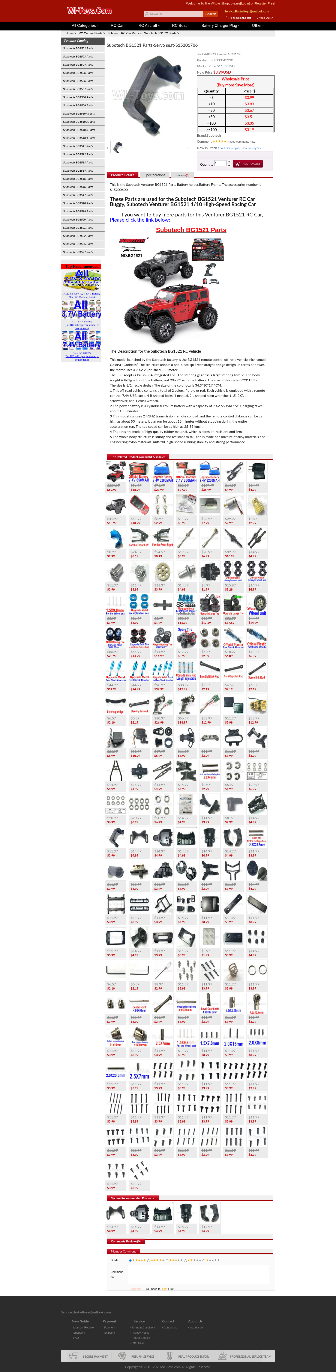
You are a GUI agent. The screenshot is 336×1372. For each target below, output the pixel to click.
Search (211, 14)
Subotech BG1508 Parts (78, 97)
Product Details (122, 175)
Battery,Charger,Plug (221, 25)
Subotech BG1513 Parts (78, 162)
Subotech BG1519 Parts (78, 211)
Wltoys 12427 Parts (191, 19)
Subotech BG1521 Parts (78, 227)
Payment (109, 1327)
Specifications (154, 175)
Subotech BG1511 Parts (78, 146)
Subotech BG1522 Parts (78, 235)
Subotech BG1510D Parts (79, 138)
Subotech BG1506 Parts (78, 81)
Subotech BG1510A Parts (79, 113)
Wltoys (215, 3)
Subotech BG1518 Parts (78, 203)
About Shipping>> (229, 148)
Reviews (182, 175)
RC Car (118, 25)
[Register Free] (264, 3)
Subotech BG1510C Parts (79, 129)
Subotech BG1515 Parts (78, 178)
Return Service (141, 1337)
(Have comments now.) (241, 141)
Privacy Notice (140, 1332)
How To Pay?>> (251, 148)
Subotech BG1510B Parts (79, 121)
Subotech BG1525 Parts (78, 244)
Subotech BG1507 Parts (78, 89)
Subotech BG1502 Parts (78, 48)
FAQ (76, 1337)
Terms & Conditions (144, 1327)
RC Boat (180, 25)
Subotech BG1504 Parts (78, 64)
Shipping (109, 1332)
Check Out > (264, 17)
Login (163, 1288)
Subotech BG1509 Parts (78, 105)
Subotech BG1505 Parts (78, 72)
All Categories (85, 25)
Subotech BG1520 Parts (78, 219)
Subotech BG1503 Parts (78, 56)
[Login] (245, 3)
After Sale (138, 1343)
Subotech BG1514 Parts (78, 170)
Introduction (197, 1327)
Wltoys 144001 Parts (172, 19)
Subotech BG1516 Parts (78, 187)
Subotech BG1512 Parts (78, 154)
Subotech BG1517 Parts (78, 195)
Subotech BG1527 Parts (78, 252)
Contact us (170, 1327)
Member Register (84, 1327)
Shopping (79, 1332)
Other (258, 25)
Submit (136, 1288)
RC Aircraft (149, 25)
